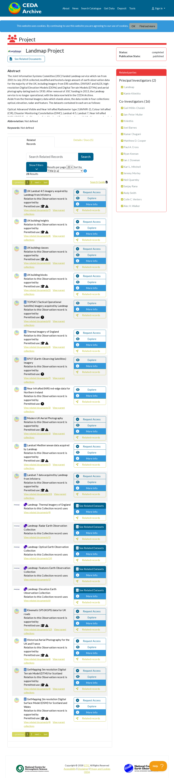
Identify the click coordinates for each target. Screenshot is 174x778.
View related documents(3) (37, 407)
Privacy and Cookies (100, 768)
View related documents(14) (38, 558)
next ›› (38, 182)
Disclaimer (83, 768)
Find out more (147, 26)
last (45, 182)
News (75, 8)
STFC (87, 765)
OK (133, 26)
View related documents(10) (38, 494)
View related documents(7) (37, 210)
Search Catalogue (91, 8)
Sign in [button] (157, 8)
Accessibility (70, 768)
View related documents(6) (37, 263)
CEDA (87, 772)
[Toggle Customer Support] (158, 766)
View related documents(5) (37, 290)
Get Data (109, 8)
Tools (132, 8)
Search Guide (97, 182)
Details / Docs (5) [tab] (83, 141)
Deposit (121, 8)
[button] (26, 59)
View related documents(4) (37, 236)
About (66, 8)
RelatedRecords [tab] (31, 141)
